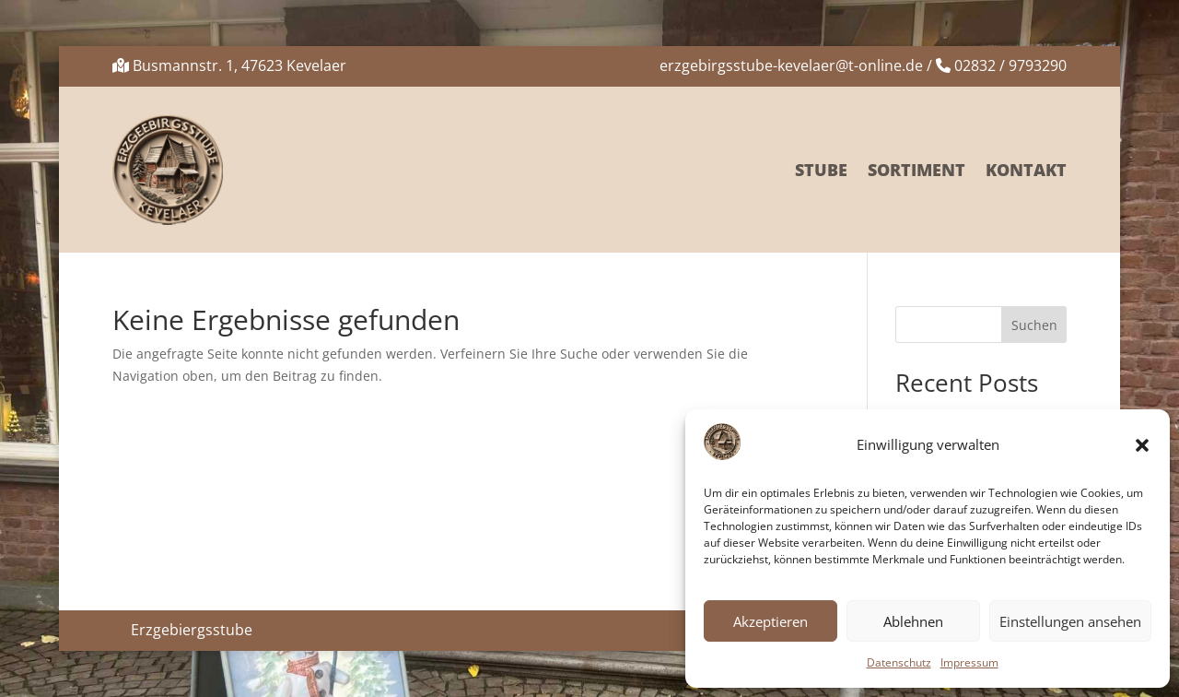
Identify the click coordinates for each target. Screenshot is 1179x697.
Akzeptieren (770, 621)
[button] (1142, 445)
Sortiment (916, 170)
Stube (821, 170)
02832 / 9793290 (1010, 65)
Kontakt (1026, 170)
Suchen (1034, 325)
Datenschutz (899, 662)
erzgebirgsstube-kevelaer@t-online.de (791, 65)
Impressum (969, 662)
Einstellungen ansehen (1070, 621)
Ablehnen (913, 621)
